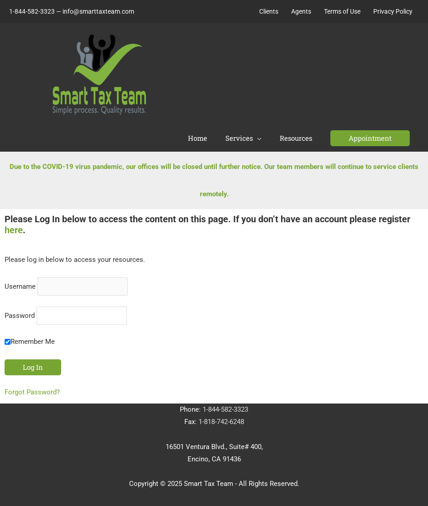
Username (20, 284)
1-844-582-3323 (225, 407)
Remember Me (30, 339)
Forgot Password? (32, 389)
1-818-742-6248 (221, 419)
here (14, 227)
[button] (370, 138)
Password (20, 313)
